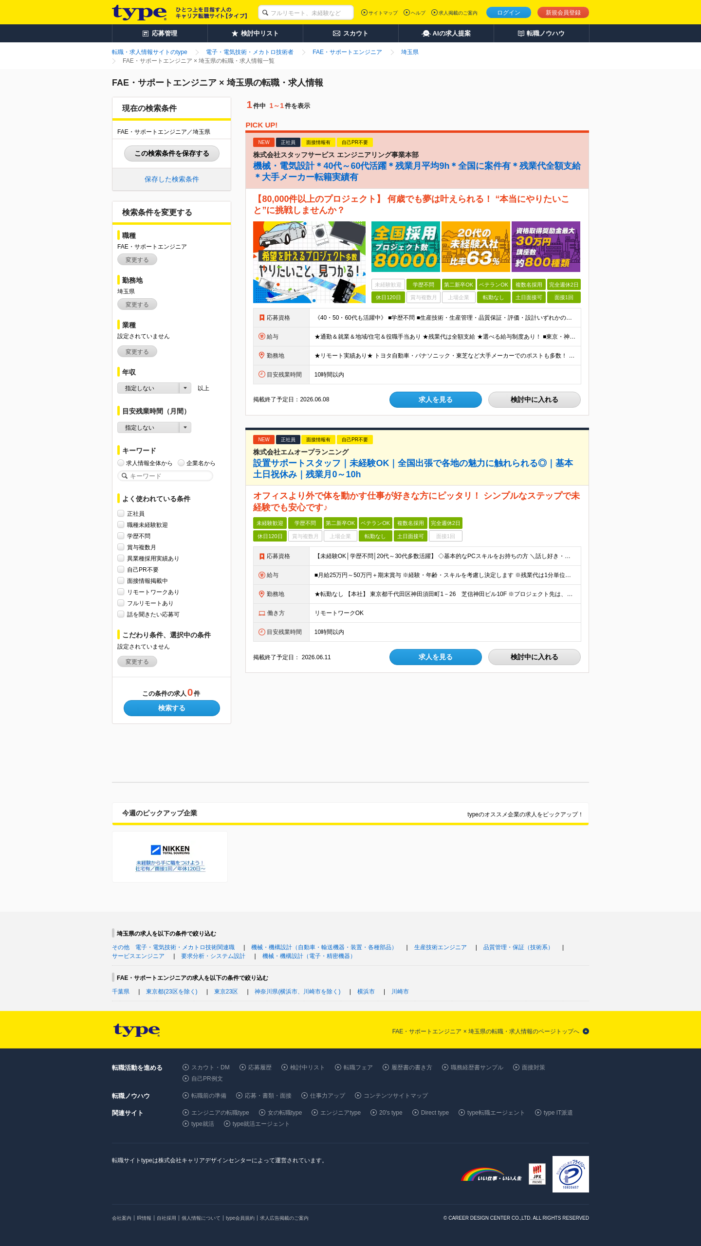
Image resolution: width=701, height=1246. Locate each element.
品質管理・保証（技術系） (518, 947)
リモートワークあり (153, 592)
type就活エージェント (262, 1123)
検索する (171, 708)
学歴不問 (138, 536)
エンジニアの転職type (220, 1112)
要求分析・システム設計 (213, 956)
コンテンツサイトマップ (396, 1095)
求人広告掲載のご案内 (284, 1218)
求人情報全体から (149, 463)
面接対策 (533, 1067)
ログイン (508, 12)
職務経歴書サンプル (477, 1067)
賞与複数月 (141, 547)
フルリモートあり (150, 603)
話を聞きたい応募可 (153, 614)
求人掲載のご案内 (458, 13)
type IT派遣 (558, 1112)
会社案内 (121, 1218)
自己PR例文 (207, 1078)
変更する (137, 259)
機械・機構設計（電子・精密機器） (309, 956)
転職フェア (358, 1067)
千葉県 (120, 991)
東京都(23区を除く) (171, 991)
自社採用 (166, 1218)
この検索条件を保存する (171, 153)
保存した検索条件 (172, 179)
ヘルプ (418, 13)
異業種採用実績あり (153, 558)
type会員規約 (240, 1218)
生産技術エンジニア (440, 947)
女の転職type (285, 1112)
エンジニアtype (340, 1112)
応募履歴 (260, 1067)
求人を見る (436, 399)
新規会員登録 (563, 12)
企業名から (201, 463)
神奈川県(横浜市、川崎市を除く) (297, 991)
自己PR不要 (143, 569)
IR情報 (144, 1218)
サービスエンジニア (138, 956)
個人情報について (201, 1218)
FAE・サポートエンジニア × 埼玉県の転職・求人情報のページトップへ (485, 1031)
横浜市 (366, 991)
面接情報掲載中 (147, 580)
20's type (391, 1112)
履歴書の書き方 (411, 1067)
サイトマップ (383, 13)
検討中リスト (307, 1067)
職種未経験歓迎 (147, 524)
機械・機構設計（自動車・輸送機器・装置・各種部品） (324, 947)
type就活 (202, 1123)
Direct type (435, 1112)
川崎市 (400, 991)
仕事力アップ (327, 1095)
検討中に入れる (534, 399)
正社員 (136, 513)
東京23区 (226, 991)
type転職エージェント (496, 1112)
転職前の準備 (208, 1095)
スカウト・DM (210, 1067)
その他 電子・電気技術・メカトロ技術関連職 (173, 947)
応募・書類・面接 (268, 1095)
